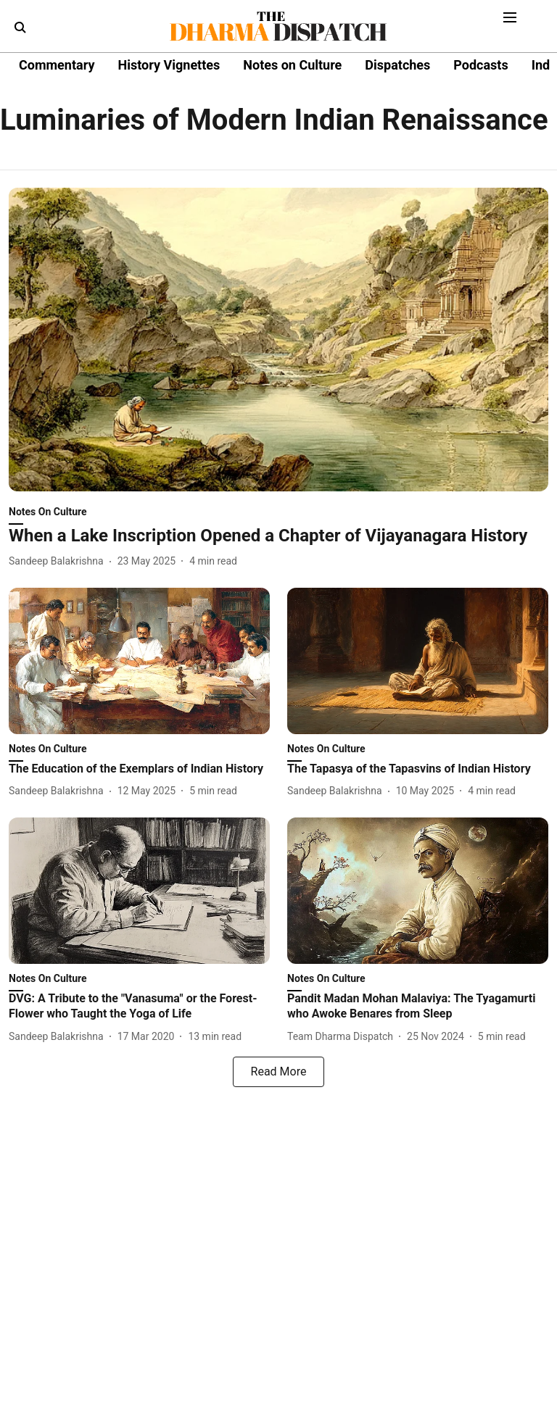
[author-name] (59, 561)
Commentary (56, 64)
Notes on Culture (292, 64)
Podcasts (480, 64)
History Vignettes (168, 64)
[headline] (278, 536)
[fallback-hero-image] (278, 339)
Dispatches (397, 64)
